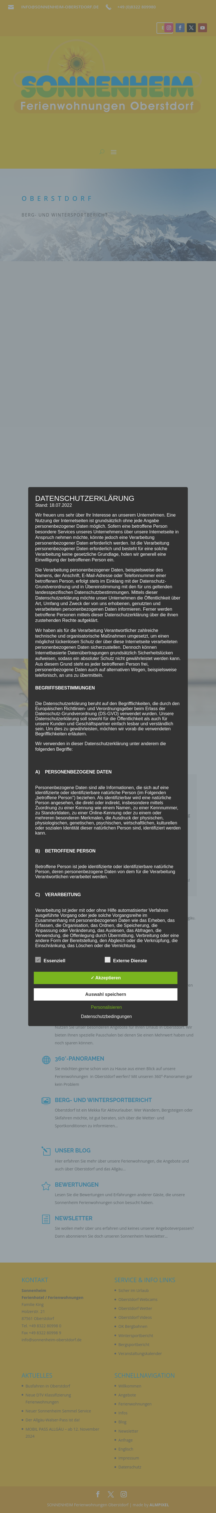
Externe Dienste (126, 960)
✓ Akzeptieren (106, 977)
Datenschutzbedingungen (106, 1016)
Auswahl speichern (105, 994)
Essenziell (50, 960)
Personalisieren (106, 1007)
